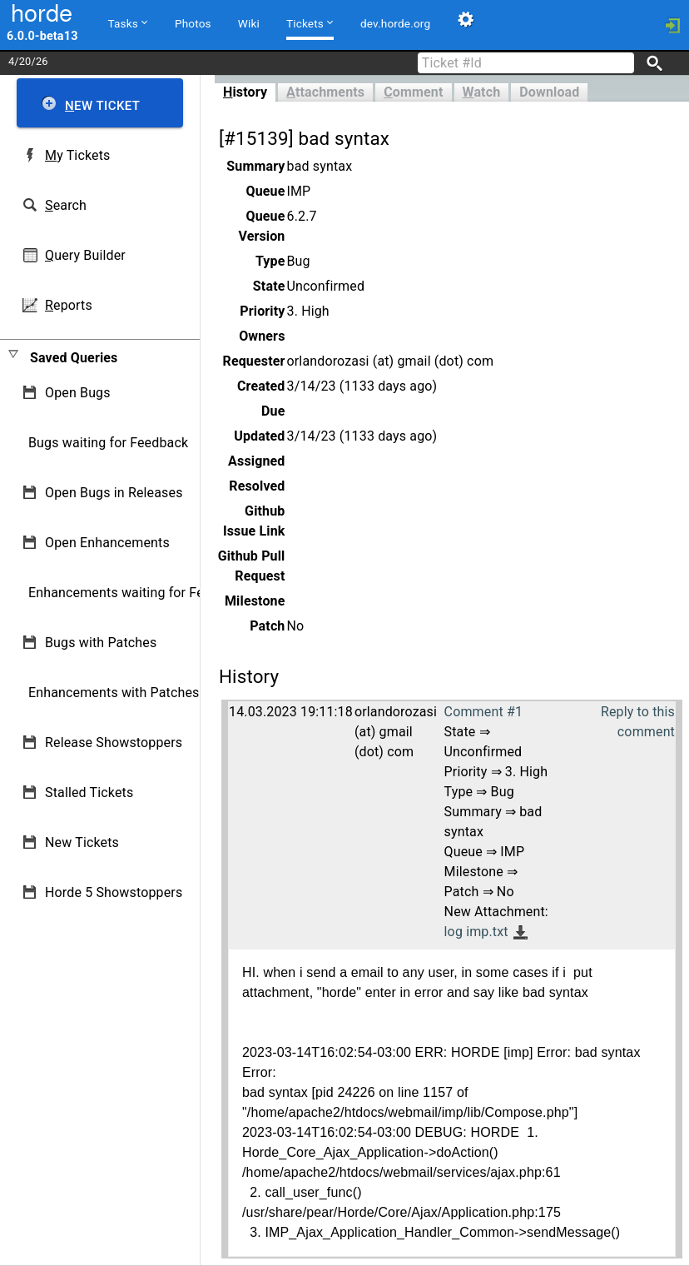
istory (245, 92)
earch (66, 205)
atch (482, 92)
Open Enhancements (107, 543)
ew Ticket (102, 105)
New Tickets (82, 842)
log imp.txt (476, 932)
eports (68, 305)
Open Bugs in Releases (114, 493)
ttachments (325, 92)
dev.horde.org (395, 23)
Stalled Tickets (89, 792)
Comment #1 (483, 712)
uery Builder (85, 255)
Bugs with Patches (100, 642)
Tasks (127, 22)
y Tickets (77, 155)
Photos (193, 23)
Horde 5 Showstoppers (113, 892)
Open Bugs (78, 393)
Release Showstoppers (113, 742)
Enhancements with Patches (114, 692)
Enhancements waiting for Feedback (137, 593)
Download (549, 92)
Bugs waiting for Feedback (108, 443)
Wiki (249, 23)
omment (413, 92)
